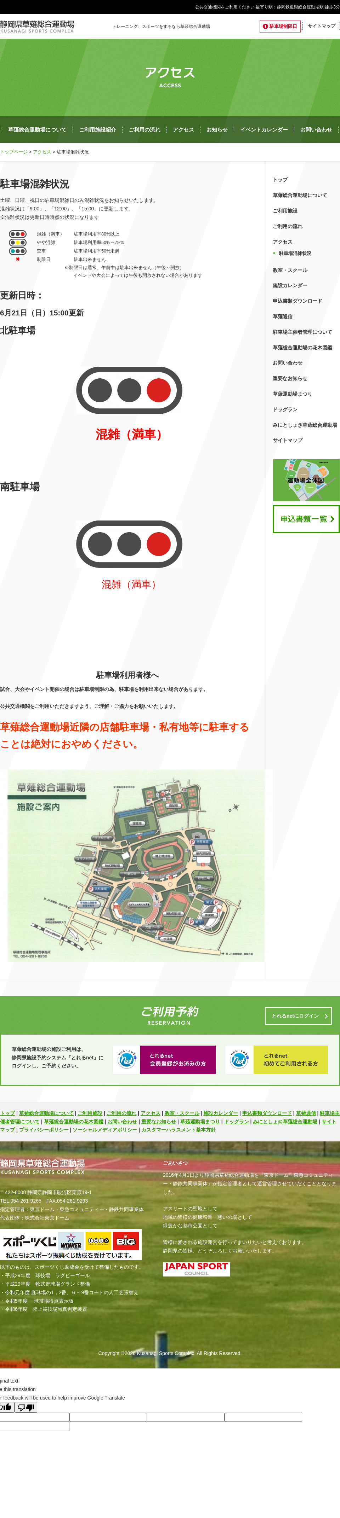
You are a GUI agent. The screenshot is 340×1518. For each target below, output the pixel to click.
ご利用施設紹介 (97, 130)
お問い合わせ (316, 130)
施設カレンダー (290, 285)
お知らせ (217, 130)
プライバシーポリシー (44, 1130)
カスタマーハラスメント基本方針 (178, 1130)
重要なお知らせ (290, 378)
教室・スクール (290, 270)
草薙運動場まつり (292, 394)
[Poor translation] (26, 1407)
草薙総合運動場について (37, 130)
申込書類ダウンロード (297, 301)
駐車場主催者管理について (302, 332)
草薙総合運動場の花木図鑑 (302, 347)
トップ (280, 179)
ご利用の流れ (144, 130)
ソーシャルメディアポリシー (105, 1130)
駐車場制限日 (283, 26)
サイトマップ (321, 26)
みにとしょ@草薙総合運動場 (305, 425)
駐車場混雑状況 (295, 253)
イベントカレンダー (264, 130)
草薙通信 (283, 316)
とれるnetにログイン (295, 1016)
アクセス (183, 130)
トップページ (14, 152)
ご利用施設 (285, 211)
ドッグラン (285, 409)
